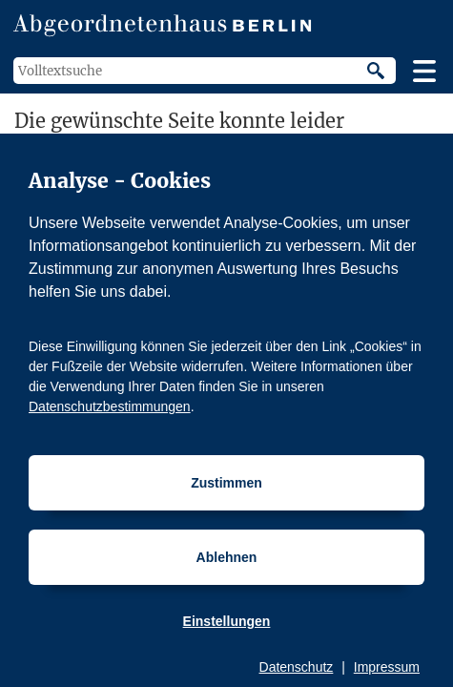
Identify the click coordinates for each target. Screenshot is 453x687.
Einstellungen (227, 621)
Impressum (387, 667)
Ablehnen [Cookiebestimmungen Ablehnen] (226, 557)
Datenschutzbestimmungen (110, 406)
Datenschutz (296, 667)
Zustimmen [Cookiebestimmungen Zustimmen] (226, 482)
